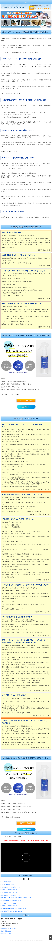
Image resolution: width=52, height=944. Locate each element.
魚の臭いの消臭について (8, 884)
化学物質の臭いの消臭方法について (11, 900)
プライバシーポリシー (7, 933)
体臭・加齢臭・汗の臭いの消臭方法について (13, 908)
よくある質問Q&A (6, 881)
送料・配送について (7, 931)
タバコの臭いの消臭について (9, 903)
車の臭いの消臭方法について (9, 889)
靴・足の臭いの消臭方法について (10, 895)
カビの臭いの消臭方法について (10, 892)
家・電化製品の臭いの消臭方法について (12, 911)
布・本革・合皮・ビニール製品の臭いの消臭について (16, 898)
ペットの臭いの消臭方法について (10, 887)
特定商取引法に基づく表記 (8, 928)
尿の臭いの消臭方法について (9, 906)
